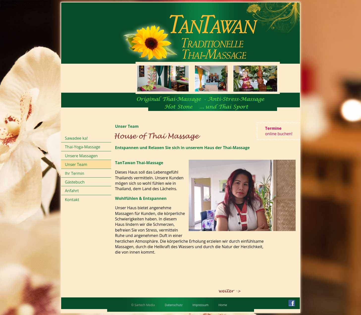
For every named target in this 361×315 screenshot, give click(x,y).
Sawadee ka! (76, 138)
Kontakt (72, 199)
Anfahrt (72, 190)
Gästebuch (75, 182)
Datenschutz (174, 305)
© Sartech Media (143, 305)
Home (222, 305)
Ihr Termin (74, 173)
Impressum (200, 305)
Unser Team (76, 164)
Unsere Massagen (81, 155)
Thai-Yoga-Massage (82, 147)
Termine (278, 131)
